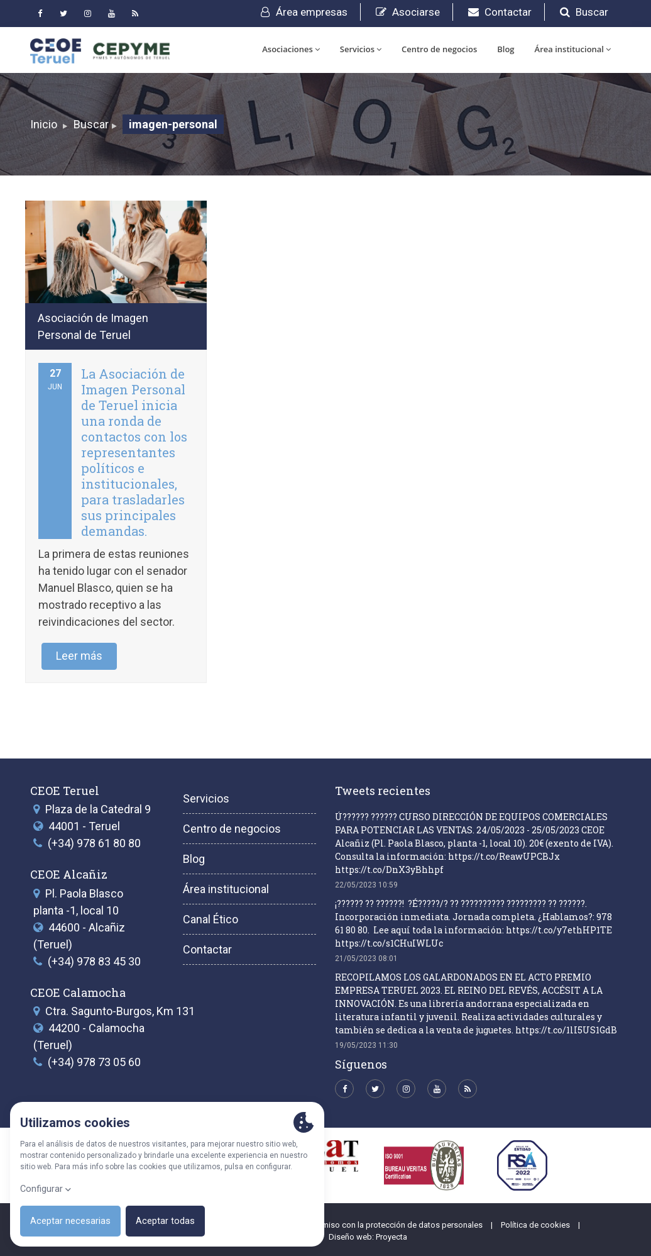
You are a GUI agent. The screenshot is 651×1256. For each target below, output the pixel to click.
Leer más (79, 655)
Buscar (584, 12)
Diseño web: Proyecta (368, 1237)
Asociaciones (291, 49)
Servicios (360, 49)
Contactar (500, 12)
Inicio (43, 124)
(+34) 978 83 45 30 (94, 961)
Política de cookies (535, 1225)
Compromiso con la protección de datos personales (387, 1225)
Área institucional (573, 49)
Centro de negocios (439, 49)
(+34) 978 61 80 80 (94, 843)
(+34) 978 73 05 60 (94, 1062)
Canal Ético (210, 919)
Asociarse (408, 12)
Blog (505, 49)
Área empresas (304, 12)
